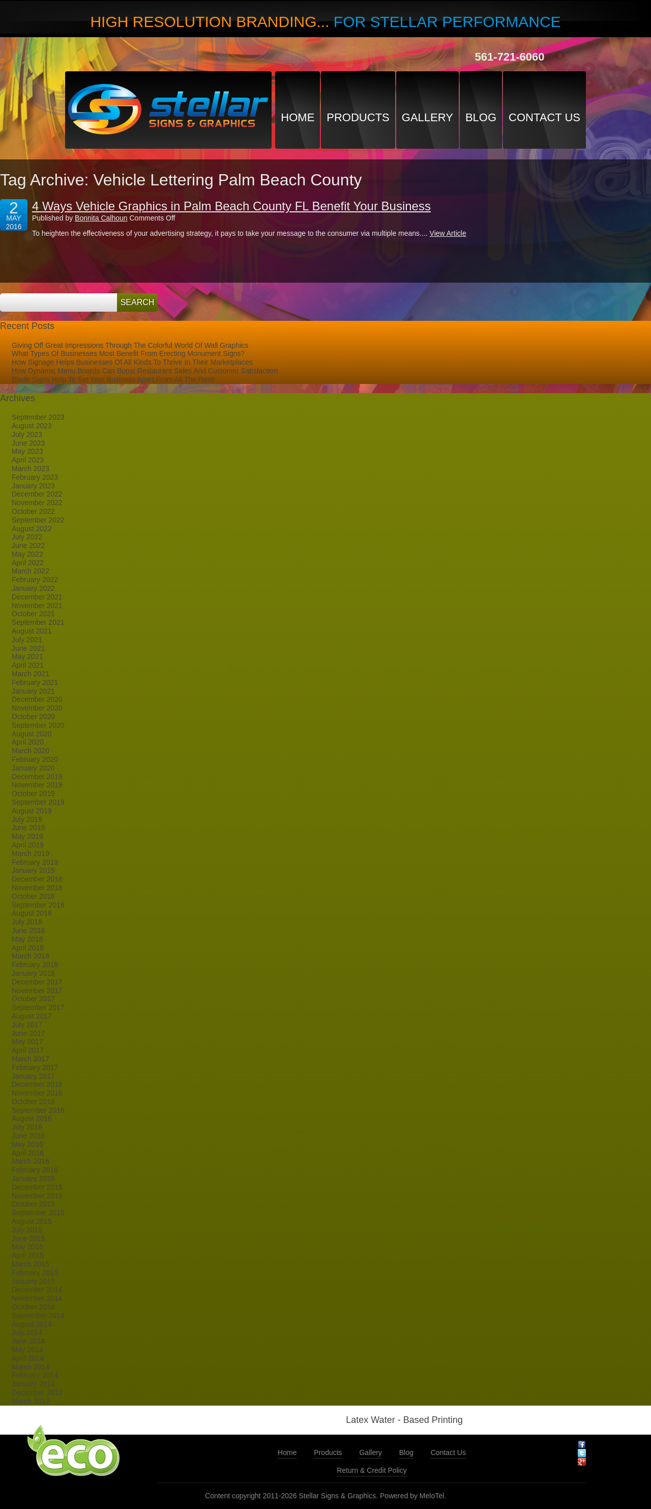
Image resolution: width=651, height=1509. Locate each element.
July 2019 (27, 819)
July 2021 (27, 640)
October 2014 (33, 1307)
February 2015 (35, 1273)
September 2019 (38, 802)
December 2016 (37, 1084)
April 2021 (28, 665)
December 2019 (37, 777)
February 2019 (35, 862)
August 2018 (32, 913)
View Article (448, 233)
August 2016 (32, 1118)
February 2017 (35, 1067)
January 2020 (33, 768)
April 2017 (28, 1050)
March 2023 (30, 468)
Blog (480, 117)
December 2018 (37, 879)
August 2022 (32, 529)
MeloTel (432, 1496)
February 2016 (35, 1170)
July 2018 (27, 922)
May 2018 (27, 939)
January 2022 (33, 588)
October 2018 (33, 896)
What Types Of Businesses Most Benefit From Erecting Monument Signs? (128, 353)
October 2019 (33, 793)
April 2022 (28, 563)
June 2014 (28, 1341)
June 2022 (28, 545)
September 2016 (38, 1110)
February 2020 (35, 759)
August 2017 (32, 1016)
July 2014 (27, 1332)
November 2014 (37, 1298)
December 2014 (37, 1289)
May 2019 (27, 836)
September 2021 (38, 622)
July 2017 (27, 1025)
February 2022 (35, 579)
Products (358, 117)
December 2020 (37, 699)
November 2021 (37, 605)
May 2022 (27, 554)
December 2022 (37, 494)
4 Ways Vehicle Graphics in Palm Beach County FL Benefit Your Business (231, 206)
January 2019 (33, 870)
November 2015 (37, 1196)
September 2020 (38, 725)
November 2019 (37, 785)
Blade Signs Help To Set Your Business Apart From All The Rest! (113, 379)
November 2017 (37, 990)
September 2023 (38, 417)
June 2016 (28, 1136)
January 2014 (33, 1384)
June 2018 (28, 930)
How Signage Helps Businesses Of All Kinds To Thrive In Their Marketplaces (132, 362)
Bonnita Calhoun (101, 218)
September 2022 (38, 520)
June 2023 (28, 443)
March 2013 (30, 1401)
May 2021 (27, 656)
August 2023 (32, 426)
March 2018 (30, 956)
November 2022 (37, 503)
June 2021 (28, 648)
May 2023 (27, 451)
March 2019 (30, 853)
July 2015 (27, 1230)
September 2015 (38, 1213)
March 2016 (30, 1161)
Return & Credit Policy (372, 1470)
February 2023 (35, 477)
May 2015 (27, 1247)
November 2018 (37, 888)
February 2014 (35, 1375)
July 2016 (27, 1127)
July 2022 (27, 537)
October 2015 (33, 1204)
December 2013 (37, 1392)
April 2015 (28, 1255)
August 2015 (32, 1221)
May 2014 (27, 1350)
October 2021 (33, 614)
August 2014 (32, 1324)
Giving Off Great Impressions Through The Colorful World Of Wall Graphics (130, 345)
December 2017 (37, 982)
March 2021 (30, 674)
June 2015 (28, 1238)
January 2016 (33, 1178)
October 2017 (33, 999)
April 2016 (28, 1153)
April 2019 (28, 845)
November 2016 (37, 1093)
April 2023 (28, 460)
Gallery (427, 117)
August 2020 (32, 734)
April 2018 (28, 948)
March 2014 (30, 1367)
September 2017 (38, 1007)
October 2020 (33, 716)
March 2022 (30, 571)
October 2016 (33, 1102)
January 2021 (33, 691)
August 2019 (32, 811)
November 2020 (37, 708)
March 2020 (30, 751)
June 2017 (28, 1033)
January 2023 (33, 486)
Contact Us (544, 117)
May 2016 (27, 1144)
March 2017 (30, 1059)
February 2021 (35, 682)
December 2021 (37, 597)
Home (297, 117)
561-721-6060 (509, 56)
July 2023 (27, 434)
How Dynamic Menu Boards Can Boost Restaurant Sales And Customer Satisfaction (145, 371)
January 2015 (33, 1281)
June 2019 (28, 828)
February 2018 (35, 965)
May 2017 (27, 1041)
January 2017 (33, 1076)
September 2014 (38, 1315)
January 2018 (33, 973)
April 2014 (28, 1358)
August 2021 (32, 631)
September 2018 (38, 905)
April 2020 (28, 742)
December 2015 (37, 1187)
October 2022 (33, 511)
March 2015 (30, 1264)
